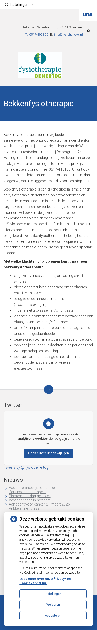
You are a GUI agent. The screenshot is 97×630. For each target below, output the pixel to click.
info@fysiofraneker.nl (68, 34)
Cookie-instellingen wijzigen (48, 453)
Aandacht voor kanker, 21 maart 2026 (39, 504)
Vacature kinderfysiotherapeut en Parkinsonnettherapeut (35, 490)
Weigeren (53, 604)
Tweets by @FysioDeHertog (26, 467)
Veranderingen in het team (30, 500)
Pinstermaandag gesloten (30, 496)
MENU (88, 15)
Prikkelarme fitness (24, 508)
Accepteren (53, 615)
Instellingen (53, 594)
